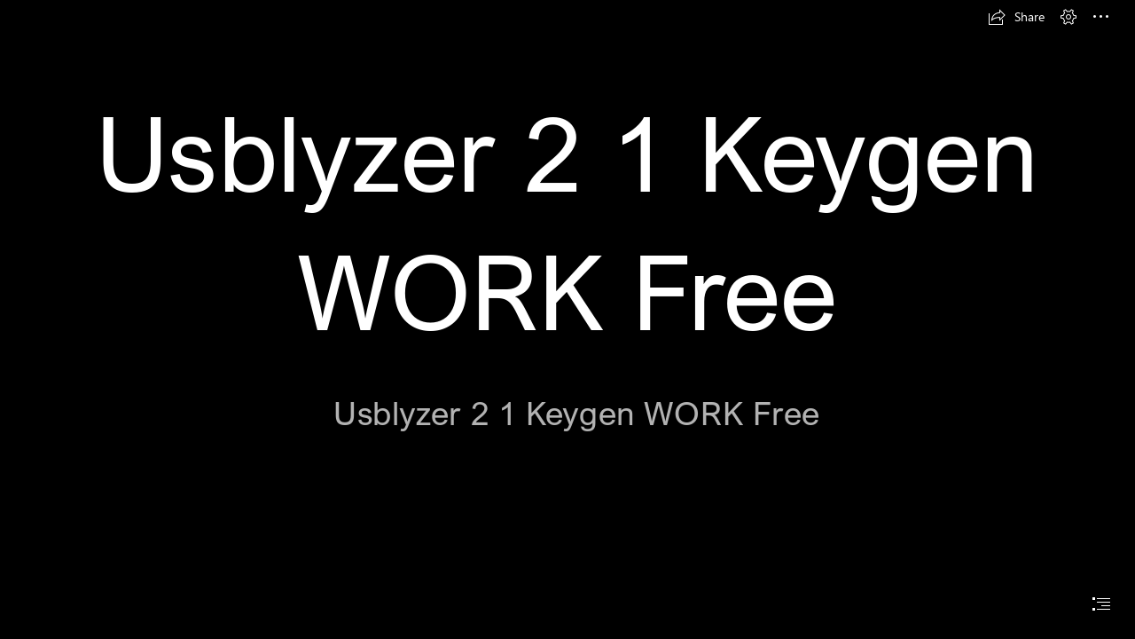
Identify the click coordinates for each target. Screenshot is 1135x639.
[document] (567, 319)
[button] (1016, 17)
